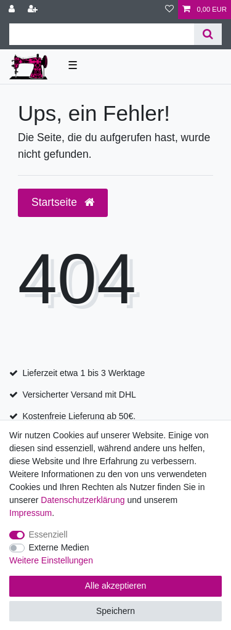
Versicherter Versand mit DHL (79, 394)
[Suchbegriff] (101, 34)
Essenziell (48, 534)
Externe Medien (59, 547)
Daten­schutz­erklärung (82, 500)
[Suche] (208, 34)
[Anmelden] (13, 9)
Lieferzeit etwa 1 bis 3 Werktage (83, 373)
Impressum (30, 513)
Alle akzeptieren (116, 586)
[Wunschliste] (169, 9)
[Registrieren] (33, 9)
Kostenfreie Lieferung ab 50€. (79, 416)
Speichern (115, 611)
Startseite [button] (62, 202)
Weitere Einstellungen (51, 560)
